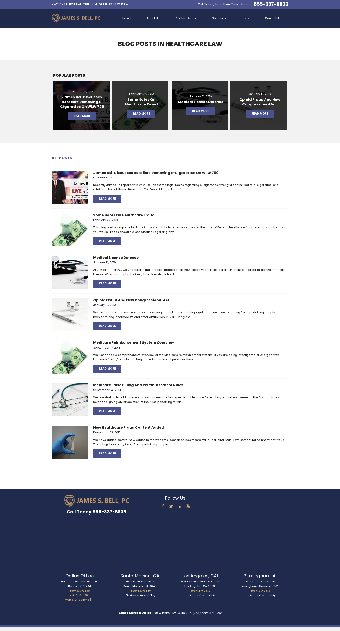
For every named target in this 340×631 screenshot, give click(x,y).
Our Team (219, 18)
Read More (107, 198)
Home (126, 18)
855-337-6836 (271, 4)
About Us (153, 18)
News (245, 18)
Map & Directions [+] (80, 600)
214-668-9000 (80, 595)
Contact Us (272, 18)
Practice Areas (185, 18)
